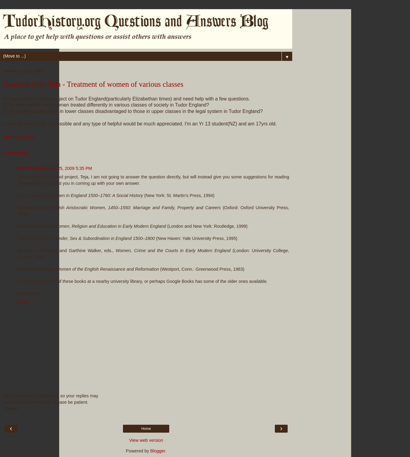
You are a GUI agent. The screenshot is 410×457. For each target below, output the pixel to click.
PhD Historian (32, 168)
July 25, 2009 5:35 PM (70, 168)
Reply (23, 302)
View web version (146, 440)
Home (146, 429)
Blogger (157, 450)
